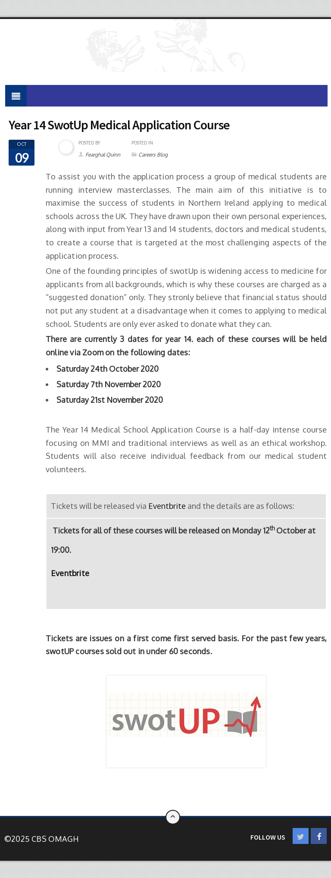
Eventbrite (167, 506)
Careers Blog (153, 154)
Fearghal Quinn (102, 154)
